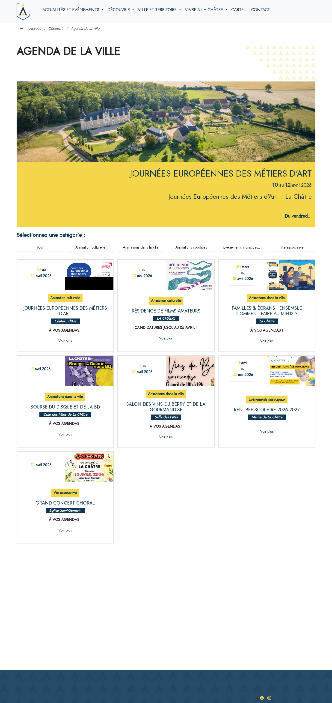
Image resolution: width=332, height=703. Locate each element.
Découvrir (119, 10)
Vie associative (292, 247)
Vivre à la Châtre (204, 10)
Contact (260, 10)
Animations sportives (191, 247)
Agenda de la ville (85, 28)
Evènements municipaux (241, 247)
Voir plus (65, 341)
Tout (40, 247)
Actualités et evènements (71, 10)
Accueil (35, 28)
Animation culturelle (90, 247)
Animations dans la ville (141, 247)
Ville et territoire (158, 10)
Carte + (239, 10)
